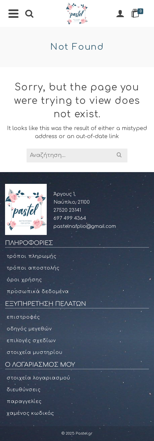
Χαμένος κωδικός (30, 413)
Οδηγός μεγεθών (29, 328)
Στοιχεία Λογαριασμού (38, 377)
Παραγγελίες (24, 401)
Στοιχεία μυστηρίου (35, 352)
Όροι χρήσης (24, 279)
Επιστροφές (23, 317)
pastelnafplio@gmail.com (84, 226)
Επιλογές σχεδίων (31, 340)
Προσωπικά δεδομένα (38, 291)
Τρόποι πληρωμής (31, 256)
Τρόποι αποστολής (33, 268)
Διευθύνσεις (24, 389)
